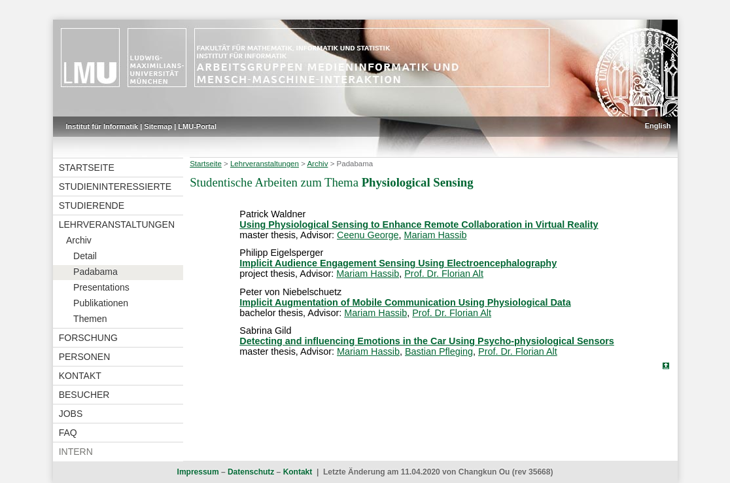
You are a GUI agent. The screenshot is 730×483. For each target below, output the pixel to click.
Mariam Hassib (435, 235)
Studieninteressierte (115, 186)
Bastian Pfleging (439, 351)
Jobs (71, 413)
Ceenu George (367, 235)
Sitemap (158, 126)
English (658, 126)
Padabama (95, 271)
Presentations (101, 287)
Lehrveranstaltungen (117, 224)
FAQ (68, 432)
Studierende (91, 205)
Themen (90, 318)
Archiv (79, 240)
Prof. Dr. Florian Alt (443, 273)
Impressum (198, 471)
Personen (85, 356)
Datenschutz (251, 471)
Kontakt (80, 375)
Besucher (84, 394)
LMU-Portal (197, 126)
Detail (85, 256)
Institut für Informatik (102, 126)
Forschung (88, 337)
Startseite (86, 167)
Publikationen (100, 303)
